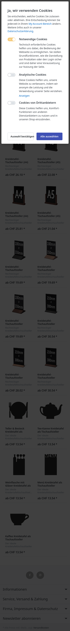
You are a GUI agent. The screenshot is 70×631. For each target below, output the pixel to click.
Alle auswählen (49, 136)
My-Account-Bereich (40, 23)
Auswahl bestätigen (22, 136)
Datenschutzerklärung (20, 31)
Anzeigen (24, 95)
